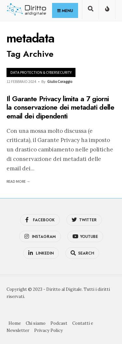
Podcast (58, 323)
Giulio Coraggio (59, 81)
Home (14, 323)
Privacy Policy (48, 330)
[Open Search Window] (90, 11)
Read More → (18, 181)
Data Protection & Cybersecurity (41, 72)
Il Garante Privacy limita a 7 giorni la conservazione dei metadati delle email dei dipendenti (60, 107)
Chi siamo (36, 323)
